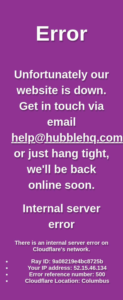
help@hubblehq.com (67, 137)
